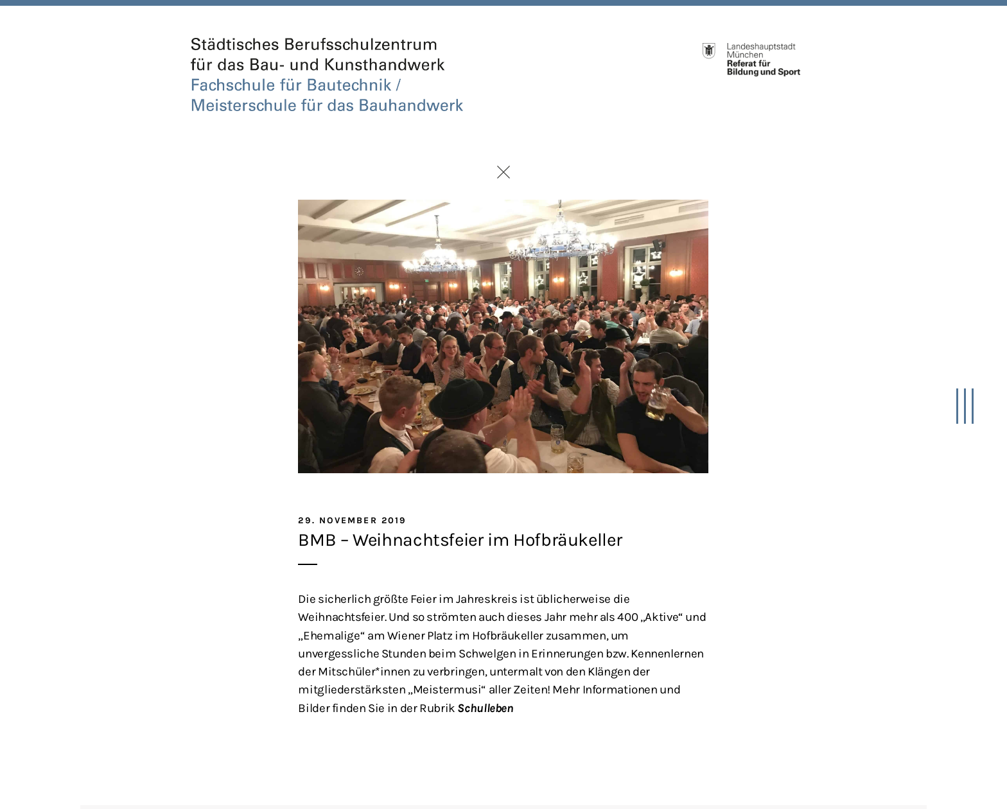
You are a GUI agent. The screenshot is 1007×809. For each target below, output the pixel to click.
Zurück (503, 172)
